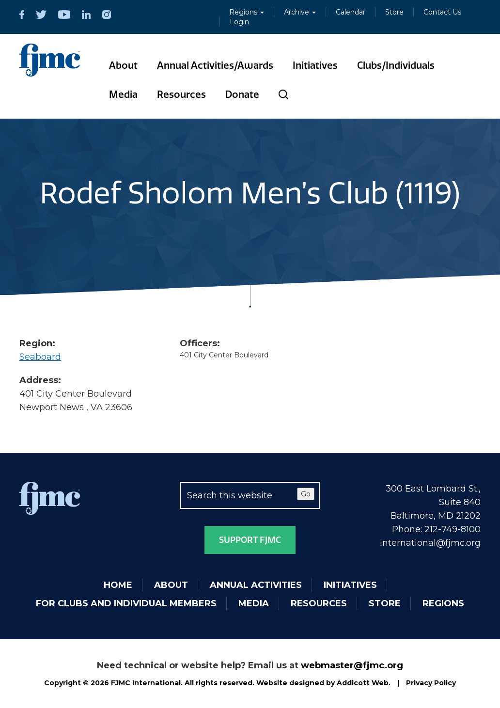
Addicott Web (363, 682)
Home (118, 585)
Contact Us (442, 12)
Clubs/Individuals (396, 65)
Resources (181, 94)
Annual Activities (256, 585)
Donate (242, 94)
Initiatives (315, 65)
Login (239, 21)
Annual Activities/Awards (215, 65)
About (123, 65)
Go (306, 494)
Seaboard (40, 357)
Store (394, 12)
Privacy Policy (431, 682)
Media (123, 94)
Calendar (350, 12)
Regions (246, 12)
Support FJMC (250, 540)
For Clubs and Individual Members (126, 603)
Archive (300, 12)
